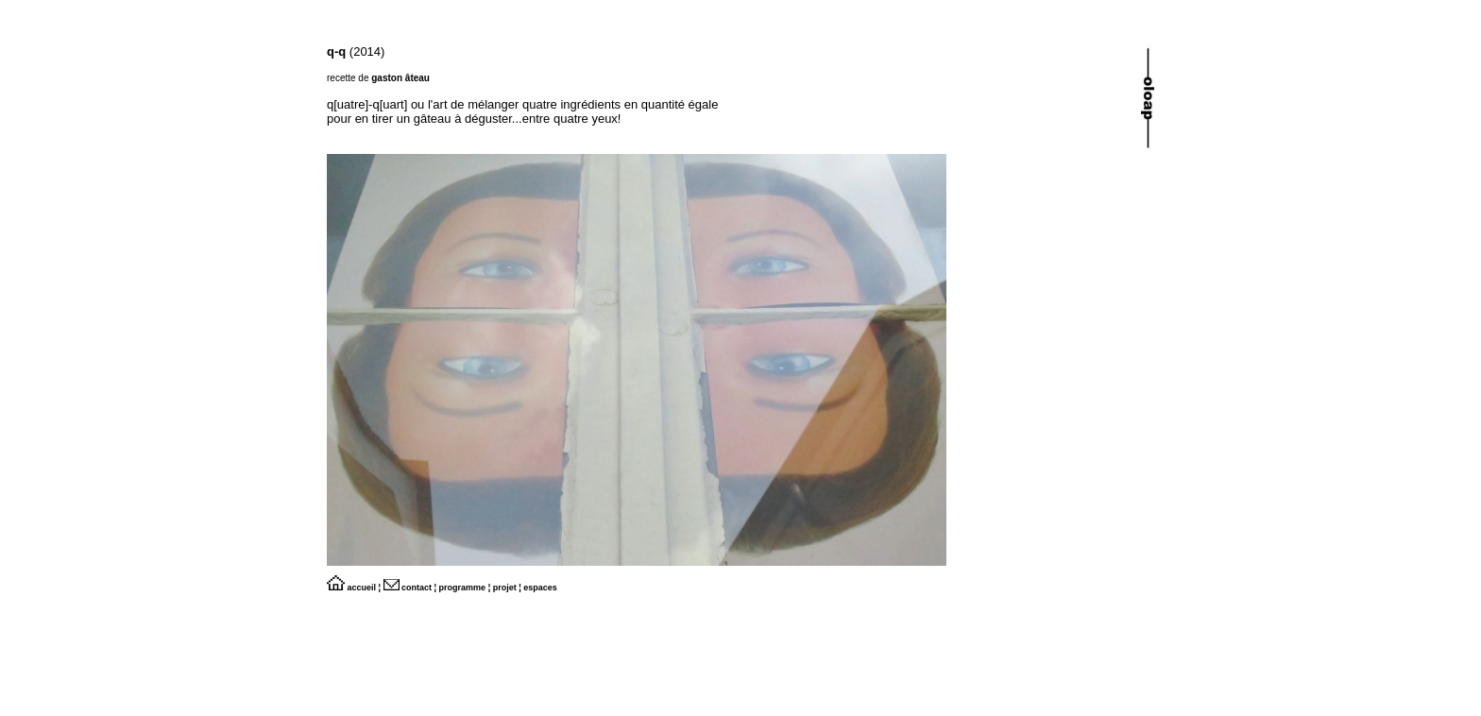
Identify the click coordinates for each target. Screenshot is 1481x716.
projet (505, 587)
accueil (351, 587)
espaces (540, 587)
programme (462, 587)
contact (408, 587)
